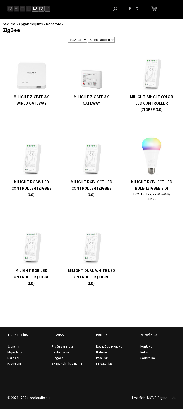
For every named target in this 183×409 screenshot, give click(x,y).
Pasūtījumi (14, 363)
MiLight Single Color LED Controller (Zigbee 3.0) (151, 103)
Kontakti (146, 346)
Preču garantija (62, 346)
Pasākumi (102, 358)
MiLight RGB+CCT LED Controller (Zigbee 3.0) (91, 188)
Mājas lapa (14, 352)
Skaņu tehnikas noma (67, 363)
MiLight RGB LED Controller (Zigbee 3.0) (31, 277)
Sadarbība (147, 358)
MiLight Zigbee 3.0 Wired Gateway (31, 100)
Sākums (9, 23)
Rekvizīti (146, 352)
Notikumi (102, 352)
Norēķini (13, 358)
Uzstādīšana (60, 352)
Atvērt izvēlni (172, 9)
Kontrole (53, 23)
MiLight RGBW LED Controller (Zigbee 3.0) (31, 188)
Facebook (129, 8)
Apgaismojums (31, 23)
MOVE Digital (157, 397)
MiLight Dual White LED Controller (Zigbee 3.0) (91, 277)
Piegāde (58, 358)
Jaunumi (13, 346)
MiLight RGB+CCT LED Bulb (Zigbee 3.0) (151, 185)
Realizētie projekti (109, 346)
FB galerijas (104, 363)
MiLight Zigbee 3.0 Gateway (91, 100)
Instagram (137, 8)
